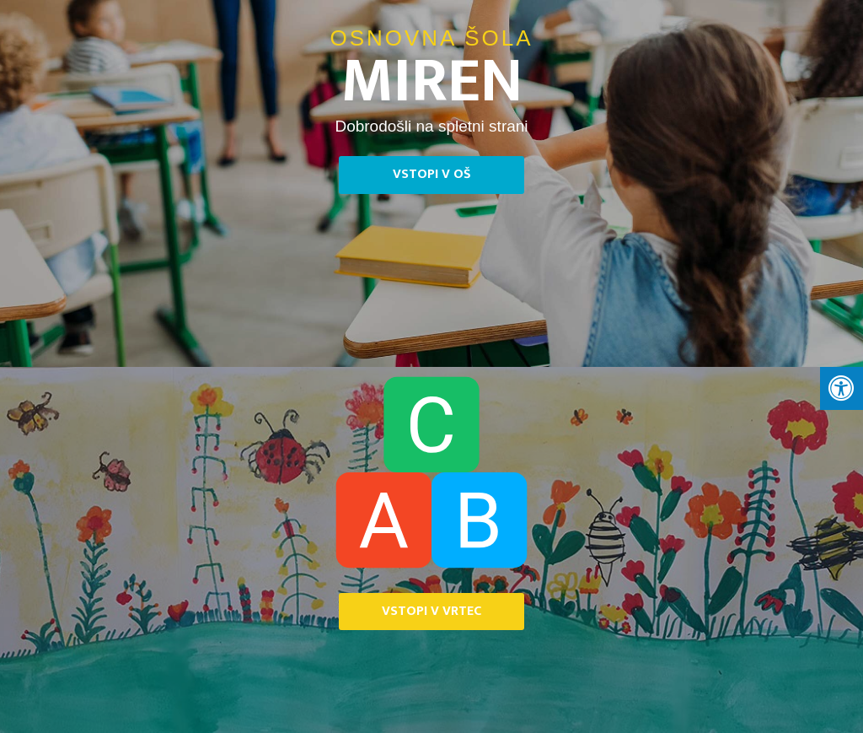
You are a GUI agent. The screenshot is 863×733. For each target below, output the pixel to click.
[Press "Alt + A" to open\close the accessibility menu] (841, 389)
